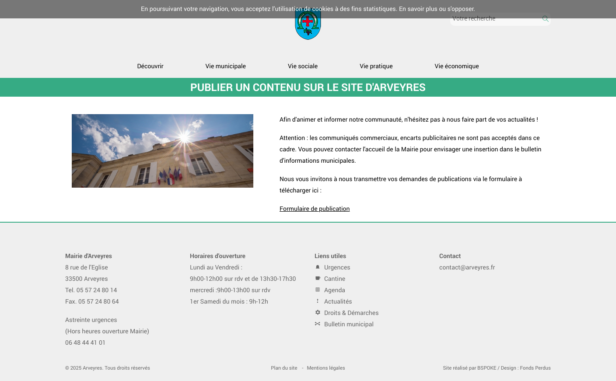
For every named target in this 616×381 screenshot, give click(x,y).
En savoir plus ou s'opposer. (437, 9)
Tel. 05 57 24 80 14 (91, 290)
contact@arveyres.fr (467, 267)
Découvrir (150, 66)
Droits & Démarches (347, 313)
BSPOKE (486, 368)
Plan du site (284, 368)
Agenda (330, 290)
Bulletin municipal (344, 324)
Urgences (332, 267)
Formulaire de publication (315, 209)
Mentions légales (326, 368)
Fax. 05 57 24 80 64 (92, 301)
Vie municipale (226, 66)
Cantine (330, 279)
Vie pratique (376, 66)
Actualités (333, 301)
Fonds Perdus (535, 368)
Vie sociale (303, 66)
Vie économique (457, 66)
